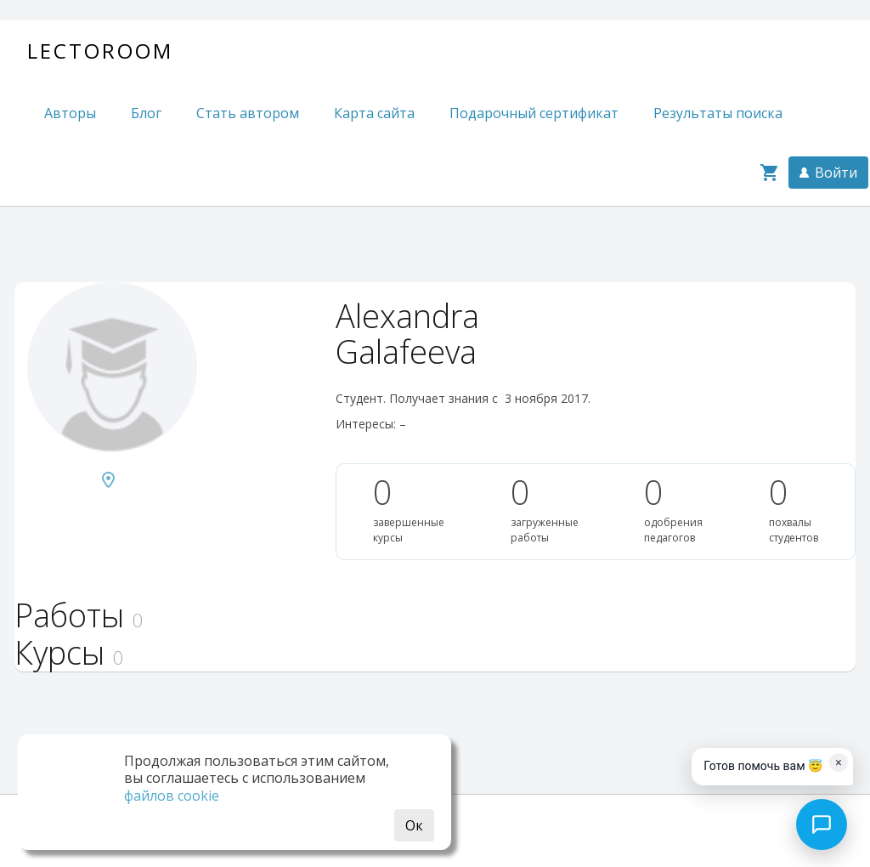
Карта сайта (374, 113)
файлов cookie (171, 795)
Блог (146, 113)
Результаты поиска (717, 113)
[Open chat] (821, 824)
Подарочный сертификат (534, 113)
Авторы (70, 113)
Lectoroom (100, 51)
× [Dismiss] (838, 762)
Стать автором (247, 113)
